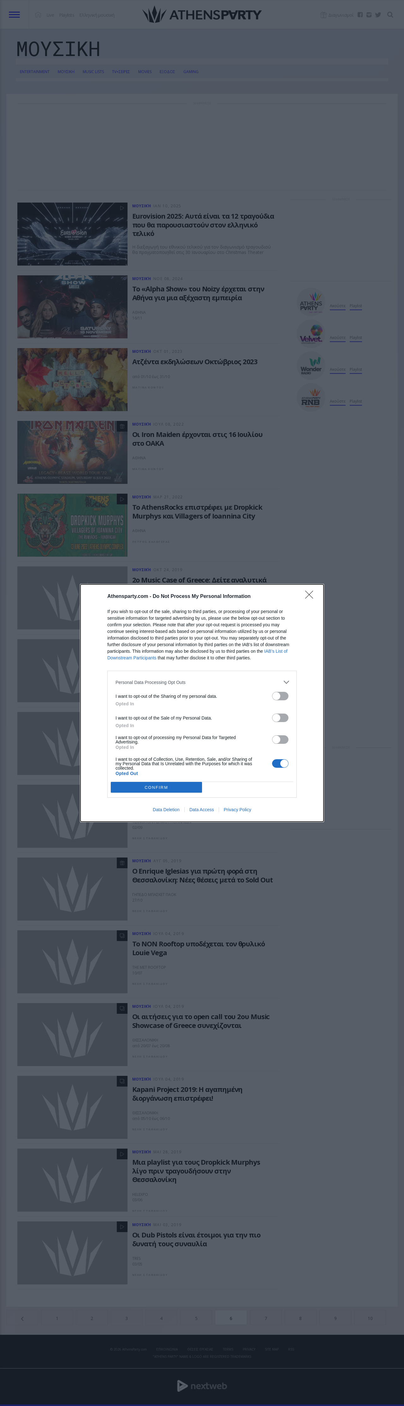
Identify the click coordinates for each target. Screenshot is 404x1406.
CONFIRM (156, 787)
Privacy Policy (237, 809)
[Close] (311, 597)
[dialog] (202, 703)
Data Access (201, 809)
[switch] (280, 696)
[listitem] (202, 682)
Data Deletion (166, 809)
